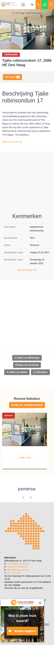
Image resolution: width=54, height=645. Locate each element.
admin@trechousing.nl (18, 569)
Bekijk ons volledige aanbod (27, 405)
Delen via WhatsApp (27, 358)
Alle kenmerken (27, 270)
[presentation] (23, 498)
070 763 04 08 (13, 572)
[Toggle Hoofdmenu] (51, 4)
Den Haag (19, 13)
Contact (46, 624)
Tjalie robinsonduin (33, 13)
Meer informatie (12, 142)
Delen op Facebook (27, 365)
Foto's (12, 77)
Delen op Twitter (16, 372)
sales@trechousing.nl (17, 566)
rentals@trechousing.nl (18, 563)
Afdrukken (40, 372)
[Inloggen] (24, 4)
